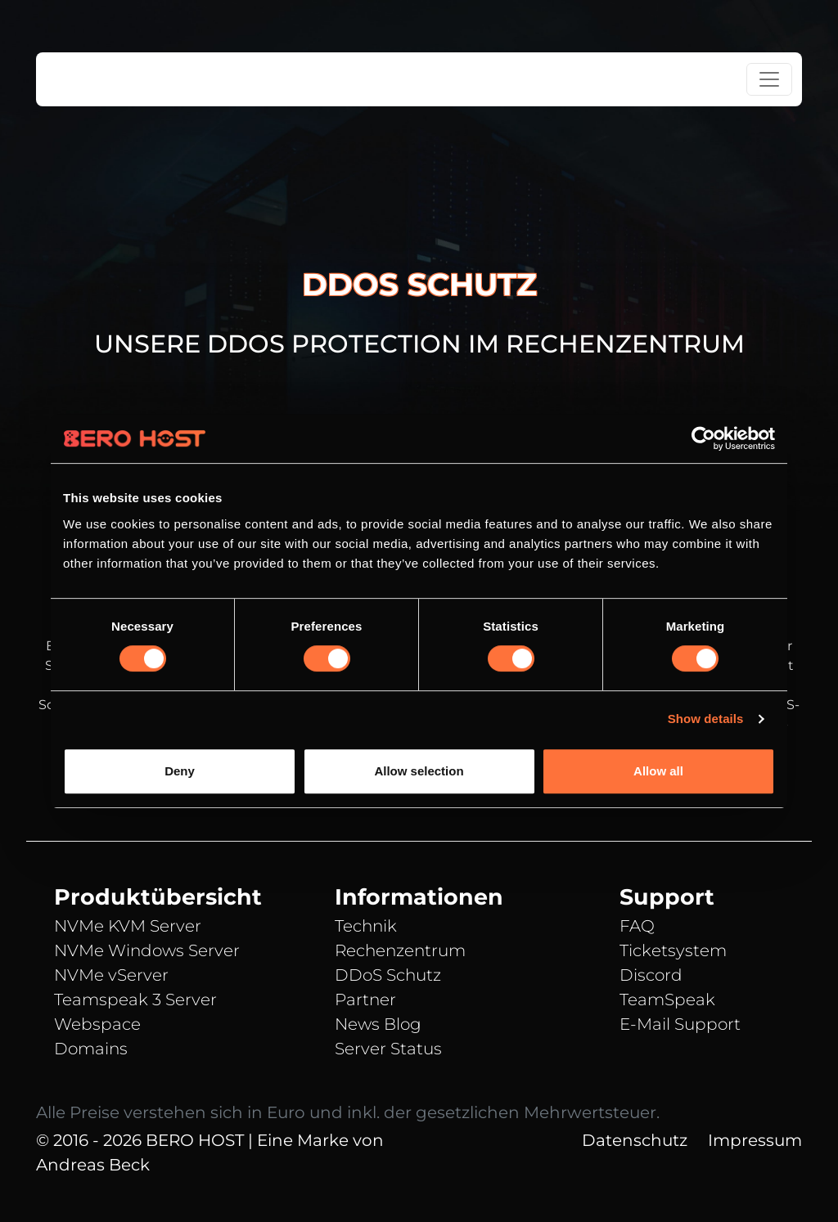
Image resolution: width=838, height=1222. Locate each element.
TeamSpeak (667, 999)
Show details (706, 719)
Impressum (755, 1140)
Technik (366, 926)
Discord (651, 975)
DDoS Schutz (388, 975)
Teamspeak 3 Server (135, 999)
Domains (91, 1048)
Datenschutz (634, 1140)
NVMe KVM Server (127, 926)
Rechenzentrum (400, 950)
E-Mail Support (680, 1024)
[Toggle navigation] (769, 79)
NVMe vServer (111, 975)
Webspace (97, 1024)
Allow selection (418, 771)
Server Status (388, 1048)
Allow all (658, 771)
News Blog (378, 1024)
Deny (179, 771)
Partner (365, 999)
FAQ (637, 926)
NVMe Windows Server (147, 950)
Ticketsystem (673, 950)
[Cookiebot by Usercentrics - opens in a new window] (703, 438)
